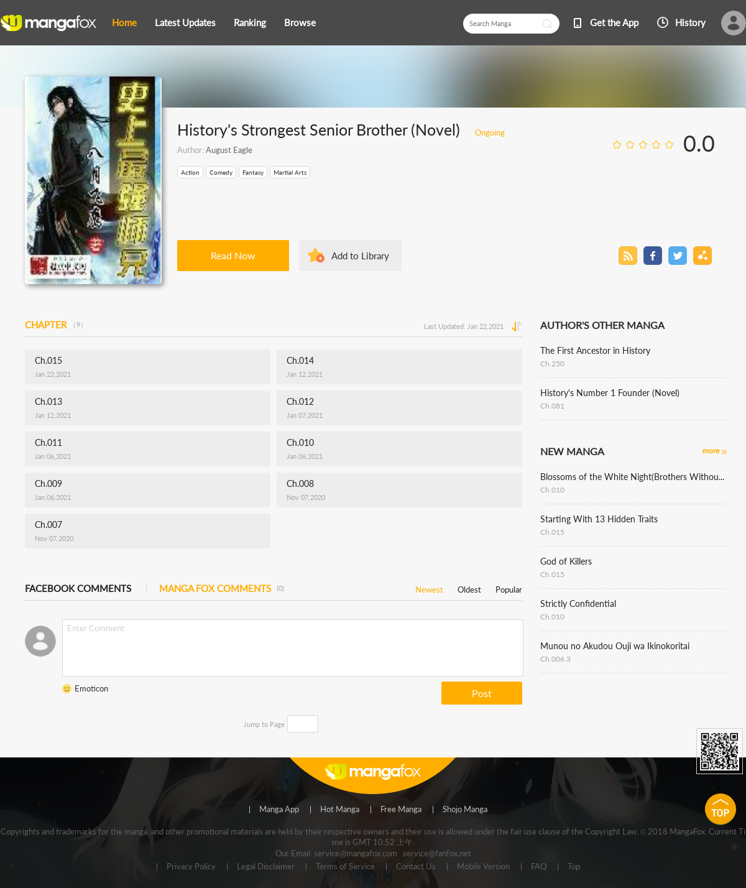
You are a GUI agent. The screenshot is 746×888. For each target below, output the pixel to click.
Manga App (279, 809)
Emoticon (91, 688)
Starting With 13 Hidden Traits (599, 519)
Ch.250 (552, 363)
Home (124, 22)
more (710, 450)
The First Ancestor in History (595, 350)
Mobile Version (483, 867)
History (690, 22)
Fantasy (253, 172)
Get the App (614, 22)
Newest (429, 587)
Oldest (469, 587)
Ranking (250, 22)
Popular (508, 587)
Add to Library (360, 255)
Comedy (221, 172)
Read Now (233, 255)
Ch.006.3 (555, 659)
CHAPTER (56, 324)
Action (190, 172)
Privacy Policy (191, 867)
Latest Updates (185, 22)
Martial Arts (290, 172)
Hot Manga (339, 809)
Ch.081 (552, 405)
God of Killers (566, 561)
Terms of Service (345, 867)
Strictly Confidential (578, 603)
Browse (300, 22)
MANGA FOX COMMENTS (221, 588)
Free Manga (400, 809)
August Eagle (229, 150)
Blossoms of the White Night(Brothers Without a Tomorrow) (633, 476)
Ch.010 (552, 489)
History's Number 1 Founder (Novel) (609, 392)
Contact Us (416, 867)
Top (574, 867)
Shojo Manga (465, 809)
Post (482, 693)
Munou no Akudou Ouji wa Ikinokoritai (614, 646)
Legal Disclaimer (266, 867)
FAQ (538, 867)
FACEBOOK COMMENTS (78, 588)
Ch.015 (552, 532)
